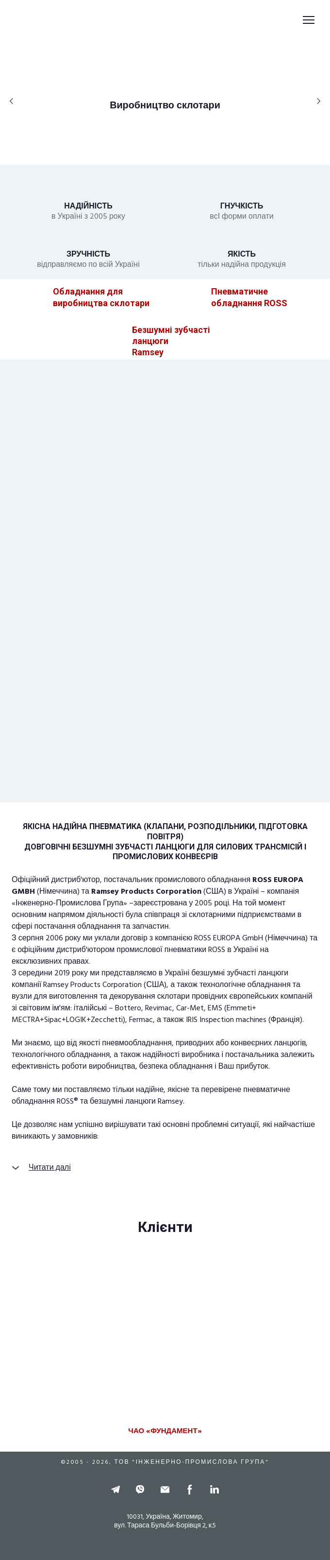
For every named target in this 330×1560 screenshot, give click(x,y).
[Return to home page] (38, 20)
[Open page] (29, 297)
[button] (165, 106)
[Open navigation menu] (308, 20)
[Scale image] (165, 1337)
